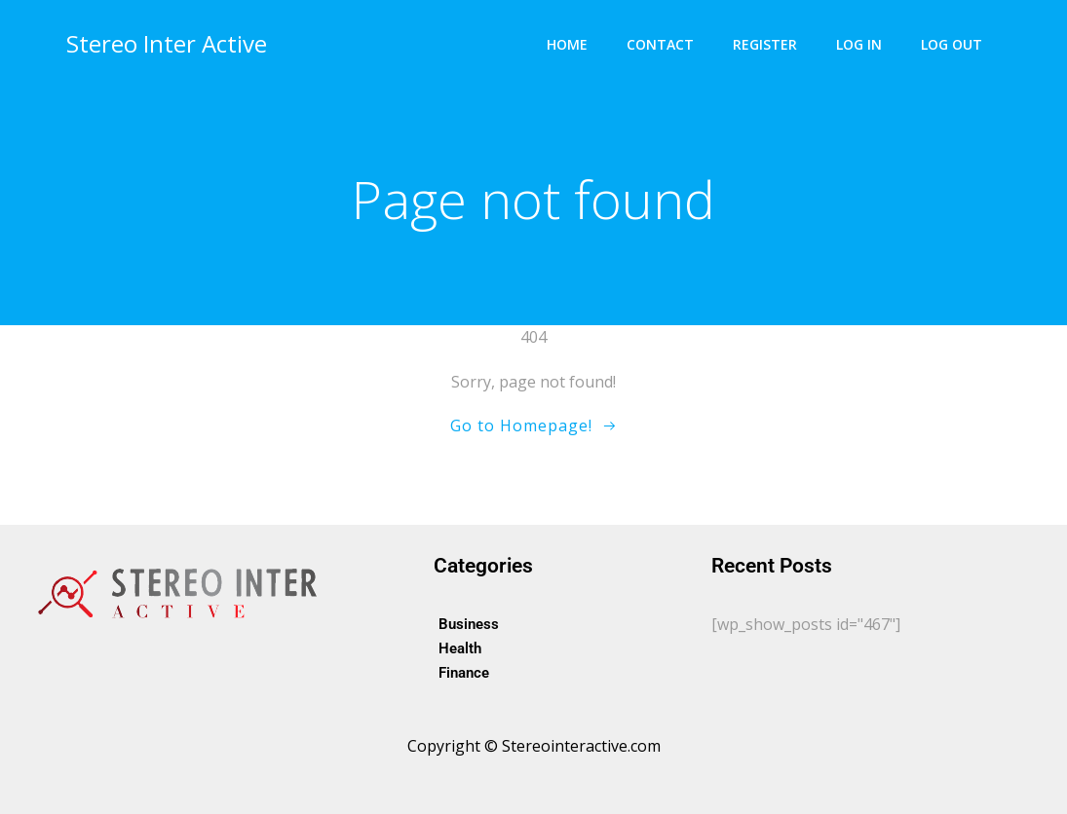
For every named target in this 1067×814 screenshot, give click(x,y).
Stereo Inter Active (166, 43)
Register (765, 44)
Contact (660, 44)
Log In (859, 44)
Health (459, 648)
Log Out (951, 44)
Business (468, 624)
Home (567, 44)
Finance (463, 673)
